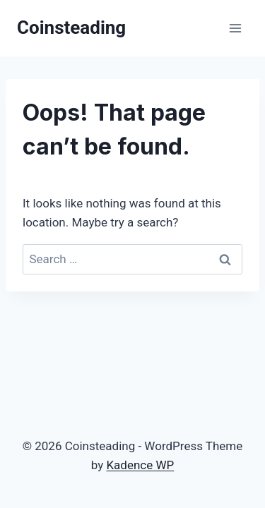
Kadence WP (140, 465)
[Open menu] (235, 28)
